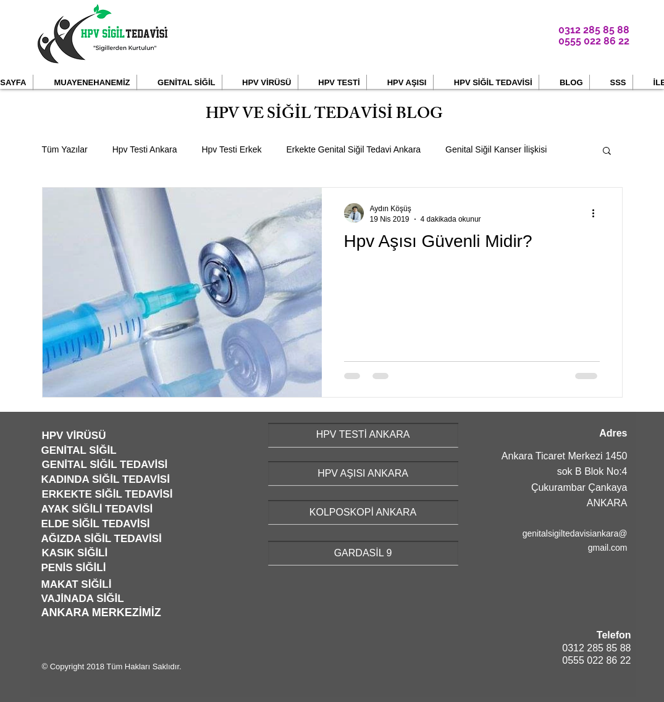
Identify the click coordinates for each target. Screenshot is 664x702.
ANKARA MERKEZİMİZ (101, 612)
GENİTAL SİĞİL (79, 450)
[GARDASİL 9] (363, 553)
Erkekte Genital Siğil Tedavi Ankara (353, 149)
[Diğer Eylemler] (597, 213)
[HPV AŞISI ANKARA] (363, 473)
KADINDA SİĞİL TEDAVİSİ (105, 479)
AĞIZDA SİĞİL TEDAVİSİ (101, 539)
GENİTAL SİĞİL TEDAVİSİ (105, 464)
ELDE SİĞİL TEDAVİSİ (95, 524)
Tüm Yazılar (65, 149)
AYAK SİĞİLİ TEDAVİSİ (97, 509)
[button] (85, 82)
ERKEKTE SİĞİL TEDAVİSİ (107, 494)
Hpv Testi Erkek (231, 149)
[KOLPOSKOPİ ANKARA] (363, 512)
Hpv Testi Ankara (144, 149)
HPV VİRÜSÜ (74, 435)
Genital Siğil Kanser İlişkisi (496, 149)
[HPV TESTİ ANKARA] (363, 435)
